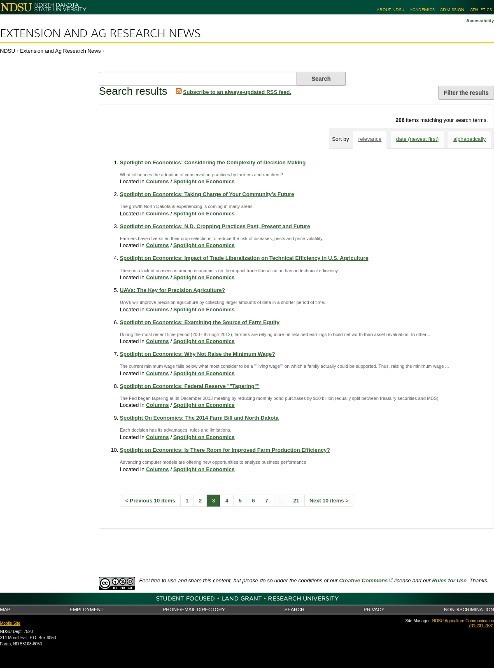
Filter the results (466, 92)
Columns (157, 181)
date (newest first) (417, 139)
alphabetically (469, 139)
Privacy (374, 609)
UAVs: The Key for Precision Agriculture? (172, 290)
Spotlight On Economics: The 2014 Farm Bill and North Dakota (199, 418)
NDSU (7, 51)
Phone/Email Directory (194, 609)
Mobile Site (10, 623)
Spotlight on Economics (204, 181)
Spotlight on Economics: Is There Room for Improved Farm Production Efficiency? (225, 450)
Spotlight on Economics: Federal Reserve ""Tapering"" (189, 386)
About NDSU (390, 9)
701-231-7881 (481, 626)
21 (296, 500)
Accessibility (480, 20)
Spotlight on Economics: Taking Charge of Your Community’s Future (207, 194)
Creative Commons (363, 580)
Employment (86, 609)
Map (5, 609)
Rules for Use (449, 580)
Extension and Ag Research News (100, 33)
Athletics (481, 9)
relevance (369, 139)
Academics (422, 9)
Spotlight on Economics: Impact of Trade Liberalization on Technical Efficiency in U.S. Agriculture (244, 258)
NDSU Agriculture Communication (463, 621)
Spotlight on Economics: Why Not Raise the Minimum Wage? (197, 354)
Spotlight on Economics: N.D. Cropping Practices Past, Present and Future (215, 226)
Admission (452, 9)
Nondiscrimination (469, 609)
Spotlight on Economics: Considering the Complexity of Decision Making (212, 162)
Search (294, 609)
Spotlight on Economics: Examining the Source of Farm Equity (200, 322)
